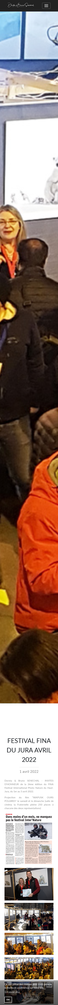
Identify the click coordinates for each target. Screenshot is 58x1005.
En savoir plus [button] (12, 992)
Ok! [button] (8, 999)
